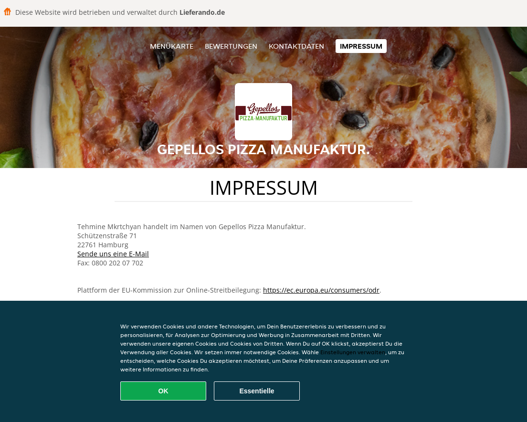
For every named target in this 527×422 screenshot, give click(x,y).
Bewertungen (231, 46)
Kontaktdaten (296, 46)
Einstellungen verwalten (352, 352)
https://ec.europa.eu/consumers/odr (321, 290)
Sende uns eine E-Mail (113, 253)
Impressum (361, 46)
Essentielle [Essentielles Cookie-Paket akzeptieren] (256, 391)
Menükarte (171, 46)
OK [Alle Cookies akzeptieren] (163, 391)
